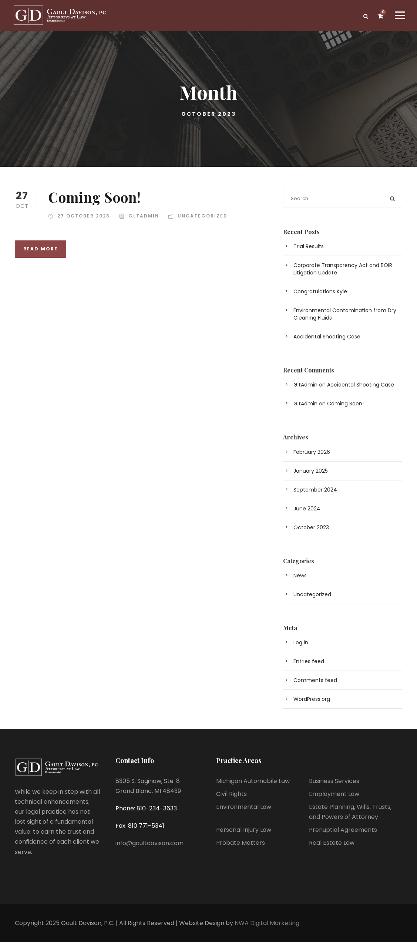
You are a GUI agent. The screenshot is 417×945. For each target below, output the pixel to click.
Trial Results (308, 249)
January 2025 (310, 473)
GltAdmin (143, 219)
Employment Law (334, 797)
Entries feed (308, 664)
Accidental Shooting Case (326, 339)
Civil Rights (231, 797)
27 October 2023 (83, 219)
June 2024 (306, 511)
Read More (40, 252)
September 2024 (315, 492)
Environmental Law (243, 810)
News (300, 578)
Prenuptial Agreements (343, 832)
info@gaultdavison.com (149, 846)
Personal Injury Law (243, 832)
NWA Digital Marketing (267, 926)
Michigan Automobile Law (253, 784)
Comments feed (315, 683)
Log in (300, 645)
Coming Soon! (94, 200)
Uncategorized (203, 219)
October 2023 (311, 530)
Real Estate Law (331, 846)
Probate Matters (240, 846)
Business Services (334, 784)
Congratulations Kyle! (321, 294)
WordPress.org (311, 702)
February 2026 (311, 455)
